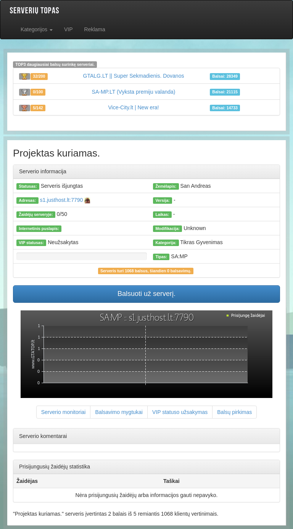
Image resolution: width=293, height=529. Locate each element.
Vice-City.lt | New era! (133, 107)
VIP (68, 29)
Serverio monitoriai (63, 412)
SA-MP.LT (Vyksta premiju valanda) (133, 92)
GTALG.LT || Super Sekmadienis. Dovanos (133, 76)
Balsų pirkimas (234, 412)
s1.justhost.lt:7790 (64, 200)
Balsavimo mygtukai (119, 412)
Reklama (94, 29)
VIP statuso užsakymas (180, 412)
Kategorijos (37, 29)
